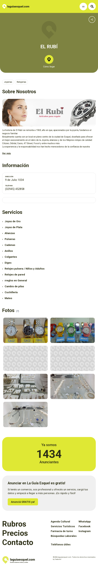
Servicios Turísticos (63, 526)
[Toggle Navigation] (83, 6)
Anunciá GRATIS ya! (23, 501)
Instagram (85, 531)
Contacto (17, 542)
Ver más (6, 153)
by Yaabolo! (57, 559)
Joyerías (8, 82)
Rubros (14, 524)
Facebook (84, 526)
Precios (15, 533)
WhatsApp (85, 521)
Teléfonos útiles (60, 544)
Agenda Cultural (60, 521)
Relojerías (21, 82)
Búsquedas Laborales (64, 536)
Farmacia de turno (62, 531)
